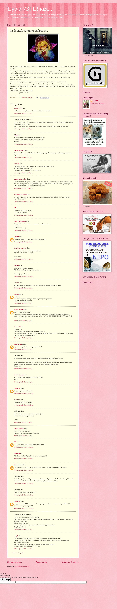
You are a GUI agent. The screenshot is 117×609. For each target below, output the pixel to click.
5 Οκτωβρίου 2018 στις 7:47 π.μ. (23, 230)
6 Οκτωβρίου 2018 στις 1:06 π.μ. (23, 422)
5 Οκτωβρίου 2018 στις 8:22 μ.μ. (23, 368)
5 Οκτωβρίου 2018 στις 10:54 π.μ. (23, 276)
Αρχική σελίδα (41, 562)
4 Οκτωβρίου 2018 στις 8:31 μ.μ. (23, 157)
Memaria (17, 208)
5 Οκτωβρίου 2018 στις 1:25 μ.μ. (23, 303)
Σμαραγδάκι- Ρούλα (20, 179)
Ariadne (16, 282)
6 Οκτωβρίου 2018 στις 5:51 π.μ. (23, 435)
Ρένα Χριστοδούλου (20, 221)
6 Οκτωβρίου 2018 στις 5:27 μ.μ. (23, 470)
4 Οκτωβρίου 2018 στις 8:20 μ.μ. (23, 144)
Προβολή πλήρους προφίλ (98, 103)
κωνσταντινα (18, 344)
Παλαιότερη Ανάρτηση (70, 562)
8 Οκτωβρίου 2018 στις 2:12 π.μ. (23, 529)
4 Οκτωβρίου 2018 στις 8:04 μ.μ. (23, 129)
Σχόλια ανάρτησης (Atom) (22, 566)
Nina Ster (17, 442)
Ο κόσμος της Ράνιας (20, 194)
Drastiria (17, 453)
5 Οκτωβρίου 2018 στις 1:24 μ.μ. (23, 288)
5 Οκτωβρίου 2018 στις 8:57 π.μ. (23, 259)
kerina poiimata (19, 309)
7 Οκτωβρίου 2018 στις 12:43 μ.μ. (23, 483)
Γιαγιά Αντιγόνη (19, 428)
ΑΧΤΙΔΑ (95, 101)
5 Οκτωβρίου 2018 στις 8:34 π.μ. (23, 242)
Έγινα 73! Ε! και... (29, 8)
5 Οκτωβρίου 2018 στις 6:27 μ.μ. (23, 338)
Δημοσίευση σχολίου (18, 553)
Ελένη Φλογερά (19, 375)
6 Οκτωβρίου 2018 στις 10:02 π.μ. (23, 447)
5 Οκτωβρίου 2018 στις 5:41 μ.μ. (23, 320)
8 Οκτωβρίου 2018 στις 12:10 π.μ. (23, 495)
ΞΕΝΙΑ (16, 236)
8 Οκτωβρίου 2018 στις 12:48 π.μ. (23, 508)
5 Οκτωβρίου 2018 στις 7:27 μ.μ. (23, 349)
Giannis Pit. (17, 327)
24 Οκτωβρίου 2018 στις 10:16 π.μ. (24, 549)
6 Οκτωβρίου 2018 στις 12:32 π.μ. (23, 405)
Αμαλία (16, 294)
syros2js (16, 163)
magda (16, 536)
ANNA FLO (18, 108)
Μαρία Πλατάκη (19, 150)
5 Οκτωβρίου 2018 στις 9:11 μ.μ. (23, 382)
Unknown (17, 388)
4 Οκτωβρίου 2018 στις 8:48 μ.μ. (23, 188)
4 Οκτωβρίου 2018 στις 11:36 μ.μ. (23, 201)
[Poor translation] (7, 579)
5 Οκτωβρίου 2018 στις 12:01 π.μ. (23, 215)
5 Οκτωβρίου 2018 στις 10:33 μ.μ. (23, 393)
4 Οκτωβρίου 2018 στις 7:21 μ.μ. (23, 113)
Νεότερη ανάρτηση (14, 562)
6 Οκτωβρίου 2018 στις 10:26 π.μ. (23, 458)
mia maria (17, 399)
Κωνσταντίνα (18, 465)
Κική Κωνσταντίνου (20, 248)
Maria (16, 135)
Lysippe (16, 265)
